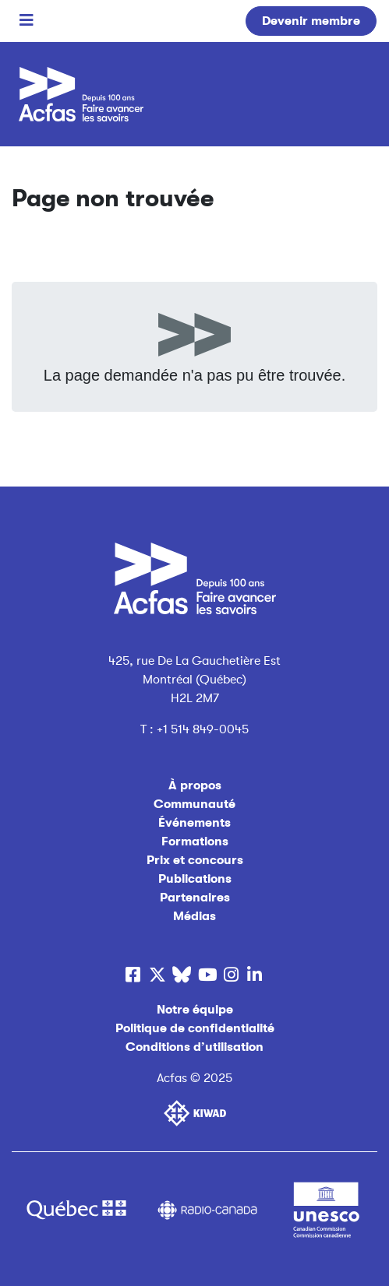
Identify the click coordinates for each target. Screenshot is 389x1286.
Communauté (194, 804)
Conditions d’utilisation (194, 1047)
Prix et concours (195, 860)
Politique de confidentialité (194, 1028)
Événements (194, 823)
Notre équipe (195, 1010)
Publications (195, 879)
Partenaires (195, 898)
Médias (194, 916)
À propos (194, 785)
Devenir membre (311, 21)
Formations (194, 841)
